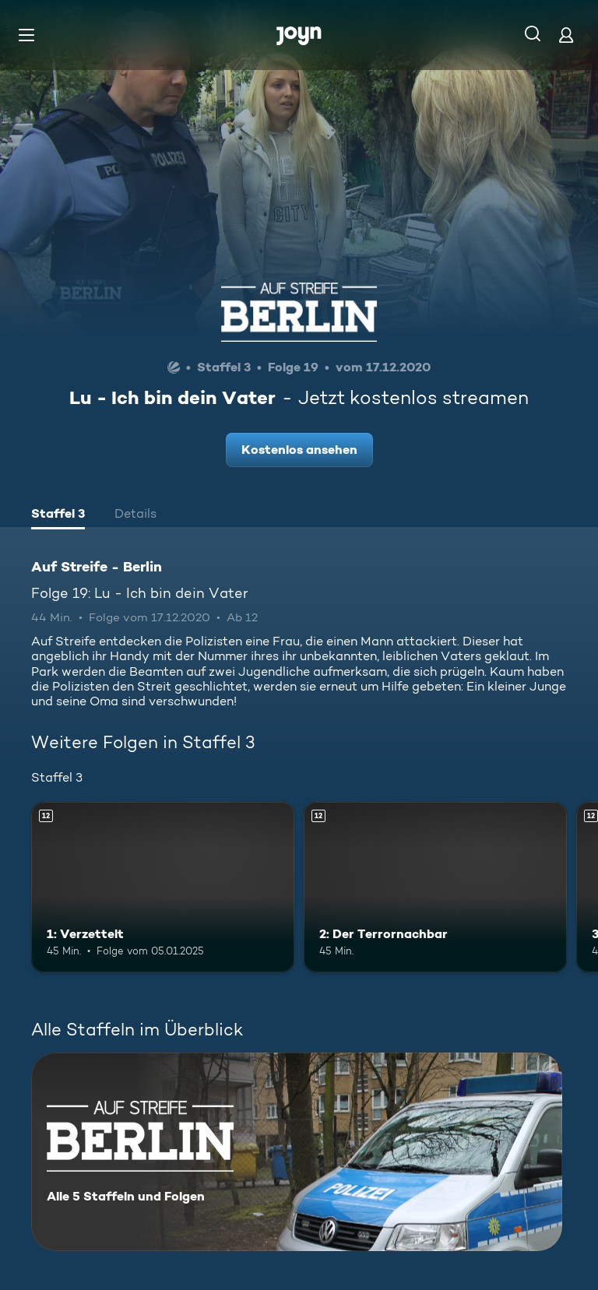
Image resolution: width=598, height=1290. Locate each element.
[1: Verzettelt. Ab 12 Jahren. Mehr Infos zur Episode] (162, 887)
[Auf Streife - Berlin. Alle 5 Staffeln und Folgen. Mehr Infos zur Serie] (296, 1152)
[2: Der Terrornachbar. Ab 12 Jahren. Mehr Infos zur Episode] (435, 887)
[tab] (58, 515)
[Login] (566, 34)
